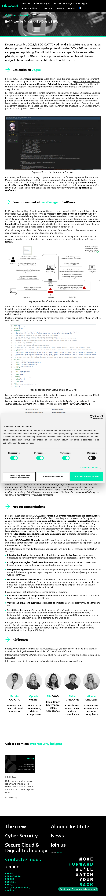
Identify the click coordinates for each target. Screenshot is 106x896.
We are (57, 852)
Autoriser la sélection (53, 476)
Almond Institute (70, 826)
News (57, 835)
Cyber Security (21, 835)
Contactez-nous (23, 859)
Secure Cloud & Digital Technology (26, 847)
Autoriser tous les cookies (87, 476)
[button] (42, 3)
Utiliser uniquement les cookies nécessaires (19, 476)
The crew (15, 826)
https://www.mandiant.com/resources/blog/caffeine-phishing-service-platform (43, 661)
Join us (58, 845)
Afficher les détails (89, 467)
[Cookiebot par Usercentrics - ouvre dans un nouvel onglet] (91, 417)
